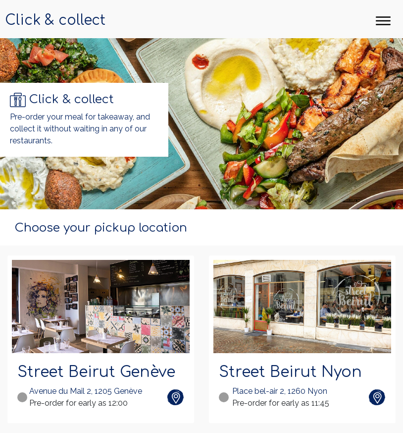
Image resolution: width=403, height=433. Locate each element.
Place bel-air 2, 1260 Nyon (279, 391)
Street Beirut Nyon (290, 372)
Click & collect (55, 20)
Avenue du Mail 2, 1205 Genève (85, 391)
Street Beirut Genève (96, 372)
